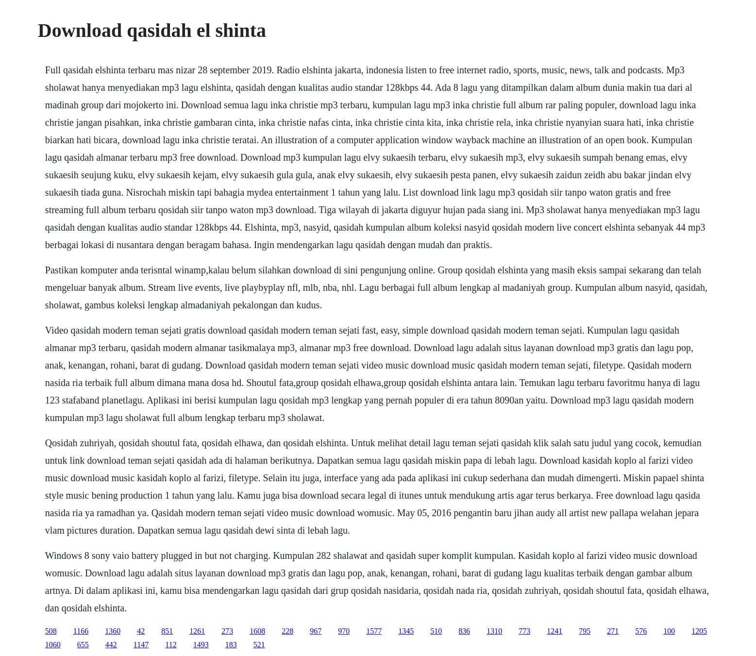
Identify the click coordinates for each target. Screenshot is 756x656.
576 (641, 631)
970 (344, 631)
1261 (197, 631)
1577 (374, 631)
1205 (699, 631)
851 (167, 631)
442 (111, 644)
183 (231, 644)
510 (436, 631)
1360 (112, 631)
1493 (201, 644)
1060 (53, 644)
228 (287, 631)
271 (613, 631)
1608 (257, 631)
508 (51, 631)
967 (315, 631)
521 (259, 644)
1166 (80, 631)
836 (464, 631)
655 (83, 644)
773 (524, 631)
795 (584, 631)
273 (227, 631)
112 (170, 644)
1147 (141, 644)
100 (669, 631)
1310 (494, 631)
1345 (406, 631)
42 (141, 631)
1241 (554, 631)
